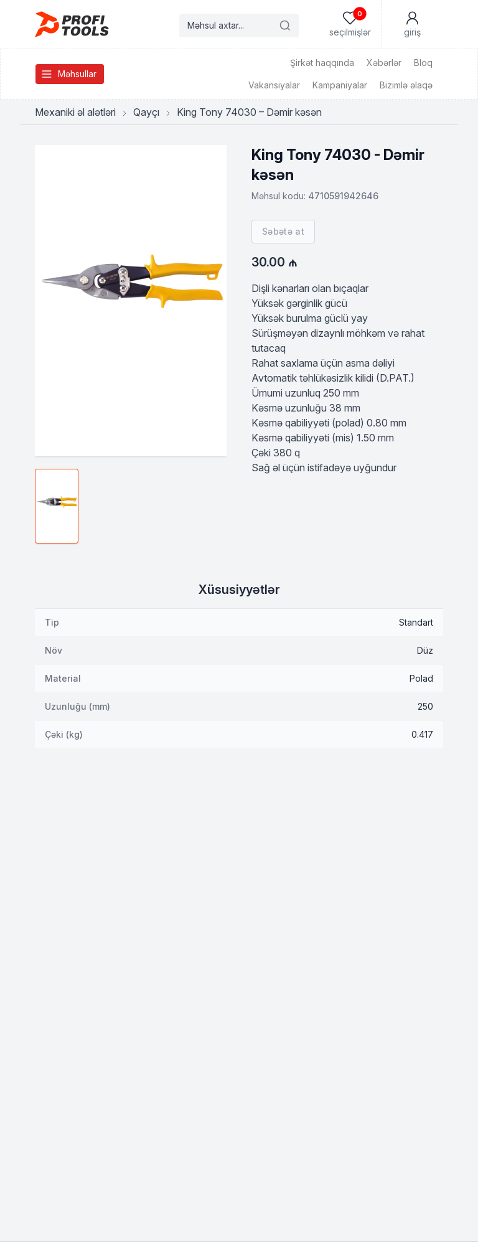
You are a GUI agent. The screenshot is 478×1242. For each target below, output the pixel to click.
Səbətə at (283, 231)
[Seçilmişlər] (350, 24)
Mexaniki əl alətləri (75, 112)
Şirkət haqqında (322, 62)
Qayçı (146, 112)
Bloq (423, 62)
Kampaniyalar (339, 85)
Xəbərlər (384, 62)
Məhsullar (68, 74)
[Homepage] (72, 24)
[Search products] (239, 25)
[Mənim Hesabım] (412, 24)
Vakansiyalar (274, 85)
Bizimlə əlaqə (406, 85)
